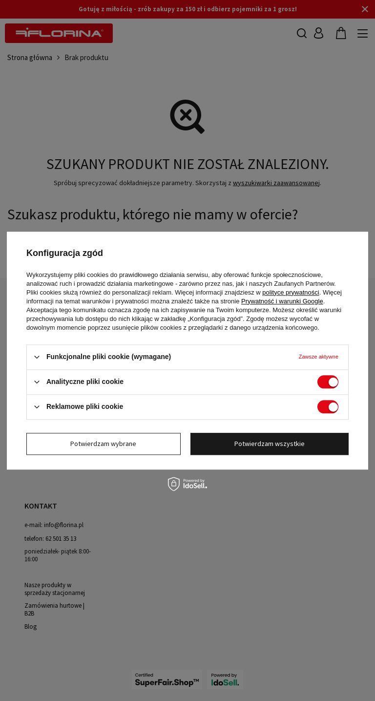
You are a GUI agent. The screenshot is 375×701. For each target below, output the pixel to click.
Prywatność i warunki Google (282, 301)
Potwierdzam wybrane (103, 443)
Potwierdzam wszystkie (269, 443)
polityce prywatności (290, 292)
